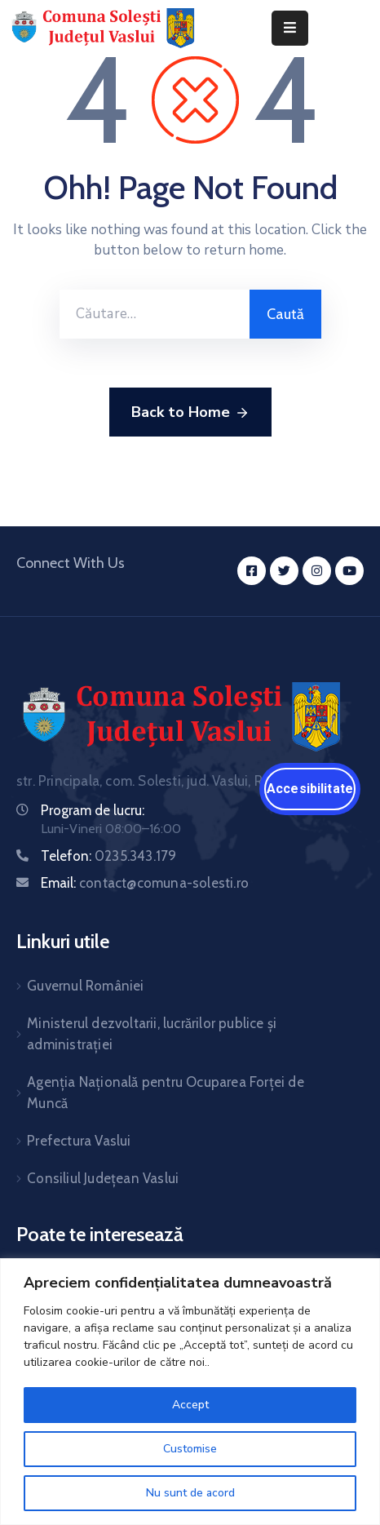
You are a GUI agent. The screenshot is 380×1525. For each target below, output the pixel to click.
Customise (190, 1448)
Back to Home (190, 412)
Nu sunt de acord (190, 1493)
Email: (145, 883)
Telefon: (108, 856)
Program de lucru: (92, 810)
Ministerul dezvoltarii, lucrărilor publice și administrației (151, 1034)
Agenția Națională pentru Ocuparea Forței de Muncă (165, 1092)
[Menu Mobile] (290, 28)
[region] (190, 1391)
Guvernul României (85, 986)
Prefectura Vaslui (78, 1141)
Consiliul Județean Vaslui (103, 1178)
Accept (190, 1404)
